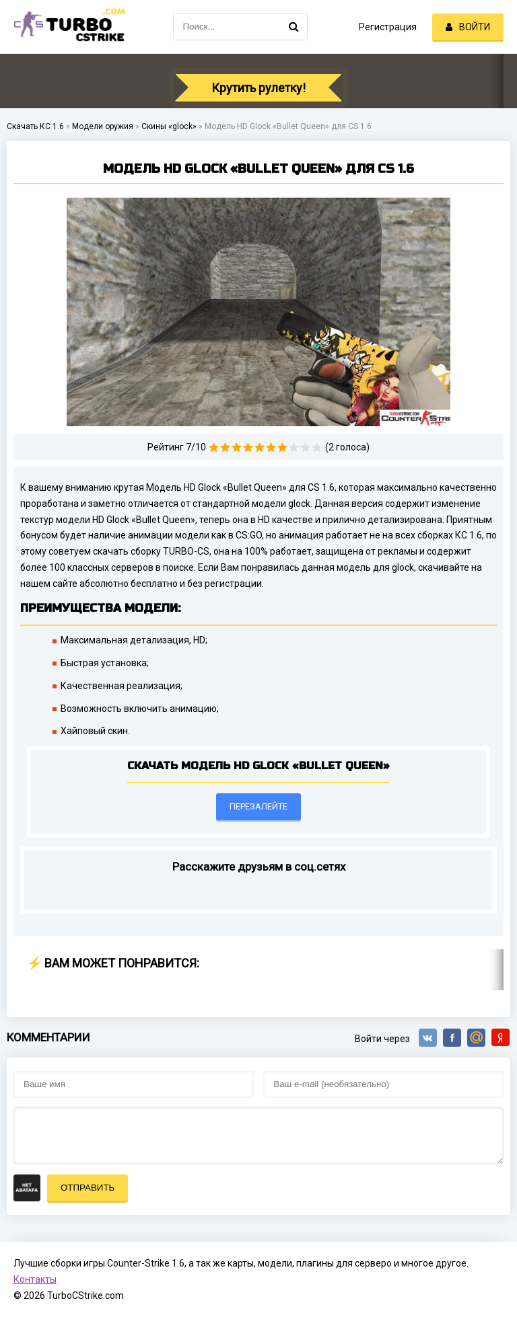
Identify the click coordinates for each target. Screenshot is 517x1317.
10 (316, 447)
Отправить (87, 1188)
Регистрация (388, 27)
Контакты (35, 1279)
